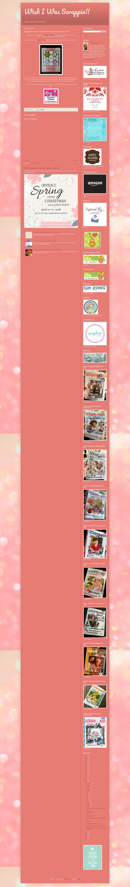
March (87, 802)
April (87, 800)
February (88, 804)
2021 (86, 766)
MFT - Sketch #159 (90, 816)
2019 (86, 770)
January (88, 806)
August (88, 791)
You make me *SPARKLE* (92, 823)
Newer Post (27, 160)
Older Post (75, 160)
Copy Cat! (88, 813)
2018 (86, 773)
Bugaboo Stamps (41, 40)
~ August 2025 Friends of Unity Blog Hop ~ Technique (45, 241)
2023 (86, 762)
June (87, 796)
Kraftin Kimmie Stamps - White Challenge (95, 825)
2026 (86, 756)
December (88, 783)
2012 (86, 834)
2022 (86, 764)
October (88, 787)
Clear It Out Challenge (49, 35)
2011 (86, 836)
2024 (86, 760)
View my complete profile (89, 59)
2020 (86, 768)
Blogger (78, 879)
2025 (86, 758)
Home (51, 160)
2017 (86, 775)
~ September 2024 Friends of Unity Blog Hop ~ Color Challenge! (47, 250)
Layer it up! (88, 821)
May (87, 798)
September (88, 789)
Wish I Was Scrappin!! (57, 11)
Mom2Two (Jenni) (94, 43)
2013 (86, 832)
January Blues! (89, 811)
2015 (86, 779)
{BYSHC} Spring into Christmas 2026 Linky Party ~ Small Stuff (41, 168)
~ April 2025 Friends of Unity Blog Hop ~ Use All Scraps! (45, 232)
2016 (86, 777)
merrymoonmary (67, 879)
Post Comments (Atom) (35, 163)
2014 (86, 781)
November (88, 785)
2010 (86, 838)
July (87, 793)
